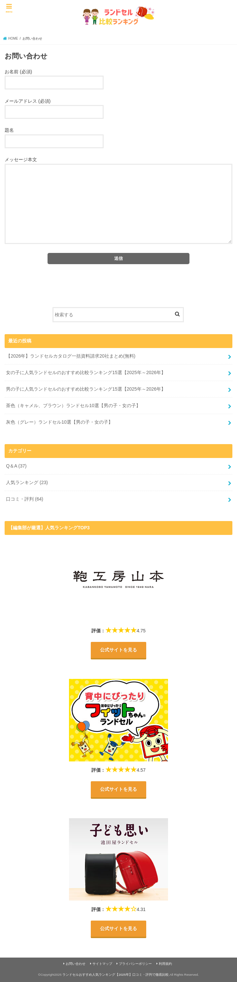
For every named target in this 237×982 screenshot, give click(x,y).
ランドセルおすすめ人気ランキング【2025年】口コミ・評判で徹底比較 (115, 974)
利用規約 (165, 964)
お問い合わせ (75, 964)
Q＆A (16, 466)
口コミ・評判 (24, 499)
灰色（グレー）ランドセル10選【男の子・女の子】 (59, 422)
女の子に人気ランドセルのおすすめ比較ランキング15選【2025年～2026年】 (86, 372)
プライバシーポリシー (135, 964)
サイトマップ (102, 964)
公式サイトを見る (118, 649)
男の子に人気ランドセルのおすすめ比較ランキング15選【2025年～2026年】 (86, 389)
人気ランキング (27, 482)
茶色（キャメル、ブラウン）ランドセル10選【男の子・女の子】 (73, 405)
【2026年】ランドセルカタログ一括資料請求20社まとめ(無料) (70, 356)
